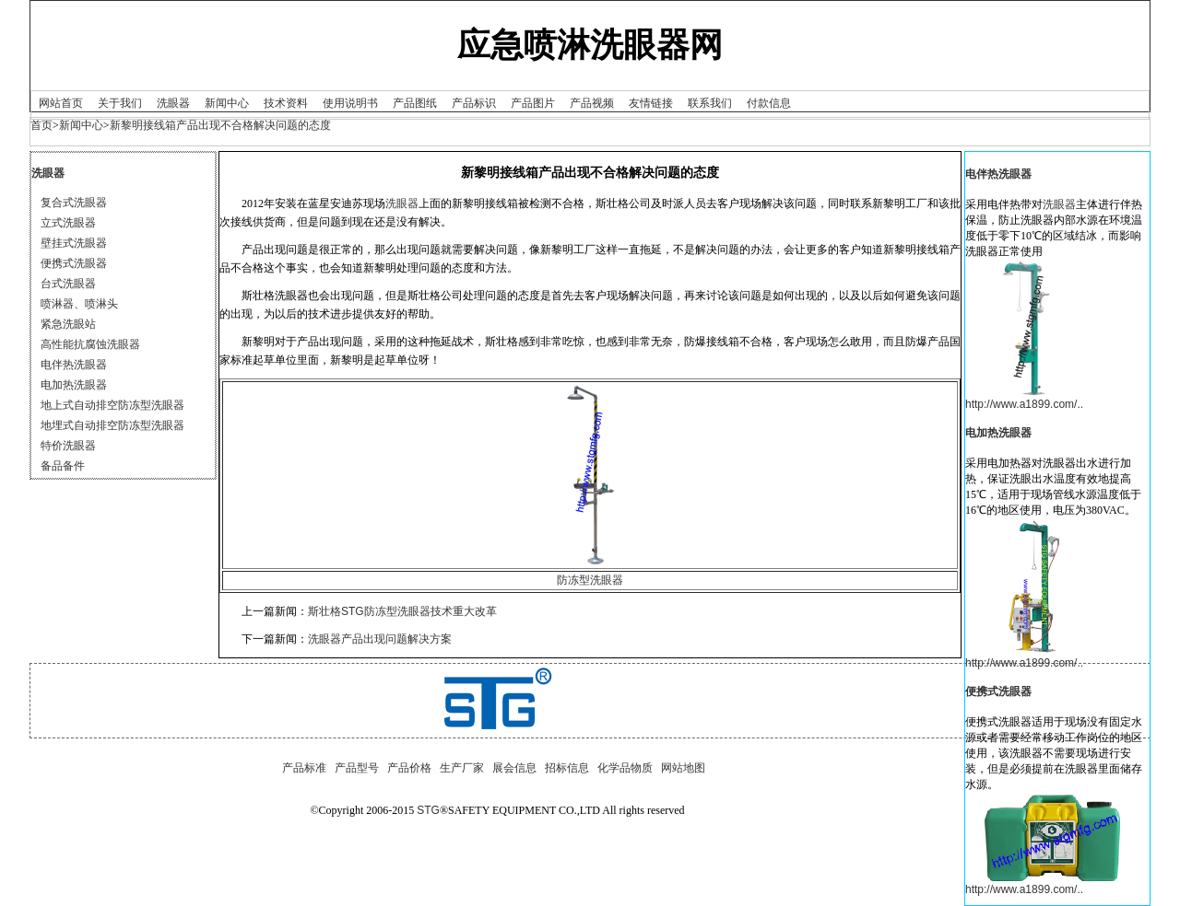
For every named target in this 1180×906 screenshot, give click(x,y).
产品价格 (409, 767)
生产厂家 (462, 767)
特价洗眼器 (68, 445)
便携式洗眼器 (74, 263)
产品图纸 (415, 103)
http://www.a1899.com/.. (1024, 404)
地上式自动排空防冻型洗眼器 (112, 405)
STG (428, 810)
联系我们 (710, 103)
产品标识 (474, 103)
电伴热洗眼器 (74, 364)
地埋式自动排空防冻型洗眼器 (112, 425)
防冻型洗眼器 (590, 580)
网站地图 (683, 767)
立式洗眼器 (68, 222)
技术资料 (286, 103)
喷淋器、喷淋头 (79, 303)
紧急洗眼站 (68, 324)
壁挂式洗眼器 (74, 243)
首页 (41, 125)
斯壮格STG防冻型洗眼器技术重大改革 (402, 611)
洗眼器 (173, 103)
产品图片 (533, 103)
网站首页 (61, 103)
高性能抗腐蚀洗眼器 (90, 344)
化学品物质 (625, 767)
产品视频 (592, 103)
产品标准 (304, 767)
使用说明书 (350, 103)
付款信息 (769, 103)
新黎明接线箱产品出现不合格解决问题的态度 (220, 125)
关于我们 (120, 103)
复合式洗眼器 (74, 202)
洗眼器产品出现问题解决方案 (380, 639)
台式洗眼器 (68, 283)
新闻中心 (227, 103)
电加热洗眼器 (74, 384)
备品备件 (63, 465)
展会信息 (514, 767)
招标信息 (567, 767)
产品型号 (357, 767)
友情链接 (651, 103)
